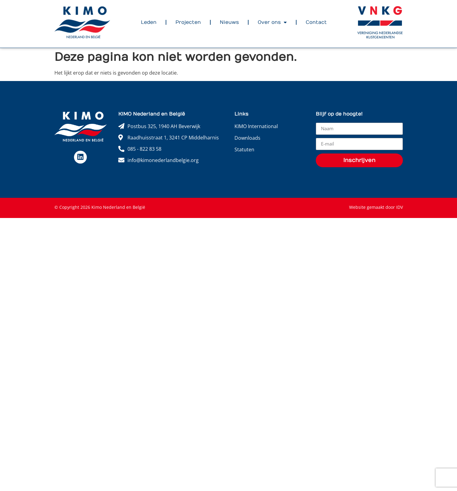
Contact (316, 22)
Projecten (188, 22)
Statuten (244, 149)
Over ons (272, 22)
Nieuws (229, 22)
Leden (149, 22)
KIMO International (256, 126)
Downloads (247, 138)
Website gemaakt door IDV (376, 207)
